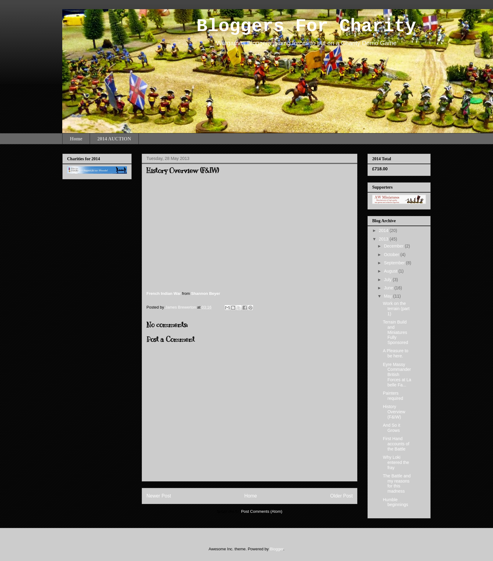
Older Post (341, 495)
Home (76, 138)
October (392, 254)
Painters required (393, 396)
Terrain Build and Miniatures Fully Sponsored (395, 332)
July (388, 279)
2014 (384, 230)
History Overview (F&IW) (394, 411)
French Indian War (163, 293)
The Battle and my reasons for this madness (397, 483)
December (394, 246)
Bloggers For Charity (306, 26)
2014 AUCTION (114, 138)
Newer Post (158, 495)
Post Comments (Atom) (261, 511)
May (388, 296)
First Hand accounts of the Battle (396, 443)
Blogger (276, 549)
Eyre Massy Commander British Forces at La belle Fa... (397, 374)
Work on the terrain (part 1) (396, 308)
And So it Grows (391, 428)
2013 (384, 239)
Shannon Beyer (205, 293)
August (391, 271)
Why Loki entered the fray (396, 462)
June (389, 287)
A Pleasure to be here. (395, 353)
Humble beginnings (395, 502)
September (395, 262)
